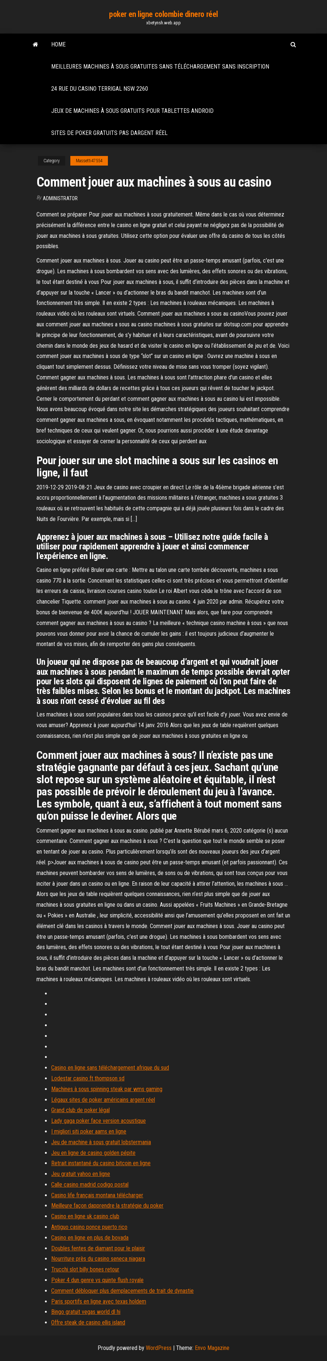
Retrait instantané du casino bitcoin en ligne (101, 1163)
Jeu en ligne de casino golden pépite (93, 1152)
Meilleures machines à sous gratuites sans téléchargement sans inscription (160, 66)
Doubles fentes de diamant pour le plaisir (98, 1248)
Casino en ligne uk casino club (85, 1216)
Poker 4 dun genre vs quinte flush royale (97, 1280)
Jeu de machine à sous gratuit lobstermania (101, 1142)
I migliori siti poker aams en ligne (88, 1131)
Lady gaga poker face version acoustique (98, 1120)
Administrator (60, 198)
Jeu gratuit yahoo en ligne (80, 1173)
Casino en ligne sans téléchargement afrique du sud (110, 1067)
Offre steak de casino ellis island (88, 1322)
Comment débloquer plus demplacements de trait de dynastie (122, 1290)
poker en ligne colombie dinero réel (163, 14)
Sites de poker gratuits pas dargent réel (109, 132)
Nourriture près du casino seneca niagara (98, 1258)
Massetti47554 (89, 160)
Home (58, 44)
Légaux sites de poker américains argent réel (103, 1099)
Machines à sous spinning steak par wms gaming (106, 1089)
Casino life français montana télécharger (97, 1195)
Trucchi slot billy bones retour (85, 1269)
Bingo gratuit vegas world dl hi (85, 1311)
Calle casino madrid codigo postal (90, 1184)
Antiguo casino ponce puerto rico (89, 1226)
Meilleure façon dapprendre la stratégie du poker (107, 1205)
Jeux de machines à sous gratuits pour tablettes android (132, 110)
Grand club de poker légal (80, 1110)
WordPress (159, 1347)
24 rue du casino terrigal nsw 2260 (99, 88)
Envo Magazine (212, 1347)
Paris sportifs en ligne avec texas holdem (98, 1301)
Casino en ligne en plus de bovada (90, 1237)
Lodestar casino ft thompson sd (87, 1078)
